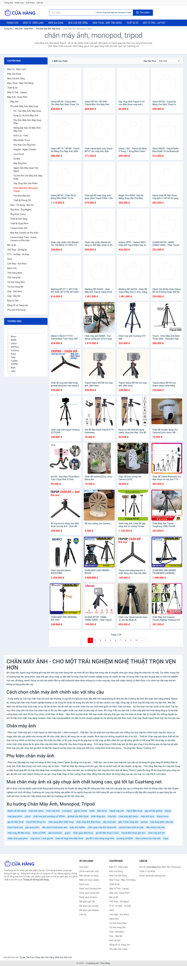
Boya (11, 367)
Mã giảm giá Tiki (87, 901)
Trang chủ (8, 3)
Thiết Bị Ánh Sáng (18, 219)
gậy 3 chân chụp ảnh (128, 822)
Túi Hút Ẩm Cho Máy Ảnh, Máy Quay (27, 177)
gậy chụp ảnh (109, 822)
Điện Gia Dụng (55, 23)
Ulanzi (12, 343)
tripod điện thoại (134, 811)
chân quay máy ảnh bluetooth (102, 827)
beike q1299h (39, 833)
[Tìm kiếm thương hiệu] (71, 13)
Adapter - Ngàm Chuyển (24, 149)
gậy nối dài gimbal (153, 811)
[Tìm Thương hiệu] (25, 330)
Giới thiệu (30, 3)
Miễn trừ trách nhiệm (89, 880)
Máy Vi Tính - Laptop (154, 23)
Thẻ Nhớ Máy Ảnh (22, 195)
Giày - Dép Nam (14, 291)
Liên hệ (39, 3)
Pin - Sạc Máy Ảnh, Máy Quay (27, 111)
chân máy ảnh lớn (156, 833)
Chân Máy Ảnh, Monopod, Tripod (25, 189)
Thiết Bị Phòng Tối (22, 200)
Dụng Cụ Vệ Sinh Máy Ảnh (25, 115)
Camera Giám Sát (18, 228)
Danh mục (19, 3)
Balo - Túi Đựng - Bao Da (21, 205)
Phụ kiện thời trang (16, 310)
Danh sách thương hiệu (90, 888)
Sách (9, 259)
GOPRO (12, 364)
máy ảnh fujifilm (77, 827)
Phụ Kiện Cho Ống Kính (24, 145)
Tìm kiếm (143, 12)
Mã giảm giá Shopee (89, 910)
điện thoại (102, 811)
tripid (165, 838)
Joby (11, 371)
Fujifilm (12, 361)
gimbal (144, 822)
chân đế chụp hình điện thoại (69, 838)
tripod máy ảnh (116, 811)
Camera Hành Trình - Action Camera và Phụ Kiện (23, 239)
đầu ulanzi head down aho (54, 827)
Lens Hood (18, 154)
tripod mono (162, 816)
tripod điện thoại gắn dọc (133, 833)
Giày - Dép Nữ (13, 296)
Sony (11, 357)
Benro (11, 336)
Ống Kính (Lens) (18, 214)
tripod (167, 811)
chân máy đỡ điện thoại (19, 833)
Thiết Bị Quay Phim (19, 223)
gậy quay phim (32, 827)
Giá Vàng (49, 957)
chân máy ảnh (53, 811)
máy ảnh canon (36, 811)
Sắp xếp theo (150, 61)
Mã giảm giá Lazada (89, 906)
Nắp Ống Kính (20, 163)
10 (136, 640)
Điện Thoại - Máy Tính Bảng (107, 23)
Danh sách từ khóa (88, 897)
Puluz (11, 354)
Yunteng (13, 350)
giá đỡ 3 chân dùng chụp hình (100, 838)
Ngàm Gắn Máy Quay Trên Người (25, 169)
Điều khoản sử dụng (88, 875)
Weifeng (13, 347)
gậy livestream (55, 833)
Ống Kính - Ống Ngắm (20, 209)
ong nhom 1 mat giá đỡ (42, 838)
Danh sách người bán (89, 893)
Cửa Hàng (105, 963)
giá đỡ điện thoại (16, 822)
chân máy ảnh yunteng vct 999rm (49, 816)
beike (92, 811)
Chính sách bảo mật (88, 871)
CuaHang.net (92, 963)
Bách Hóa (12, 268)
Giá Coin (68, 957)
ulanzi (28, 816)
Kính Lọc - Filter (20, 135)
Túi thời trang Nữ (15, 286)
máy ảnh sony (147, 816)
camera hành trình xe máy (131, 827)
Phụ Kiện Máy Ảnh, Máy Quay (48, 29)
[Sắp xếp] (169, 61)
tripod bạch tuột (15, 827)
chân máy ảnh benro (128, 816)
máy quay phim (15, 816)
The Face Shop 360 (35, 957)
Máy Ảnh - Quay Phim (24, 29)
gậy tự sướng (80, 811)
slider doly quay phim (18, 838)
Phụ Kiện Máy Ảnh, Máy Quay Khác (27, 121)
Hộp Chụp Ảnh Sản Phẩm (25, 183)
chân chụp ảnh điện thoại (88, 822)
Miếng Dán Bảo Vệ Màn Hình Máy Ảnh (27, 129)
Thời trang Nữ (13, 277)
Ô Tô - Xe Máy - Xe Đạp (18, 254)
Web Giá (59, 957)
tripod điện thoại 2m (36, 822)
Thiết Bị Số (132, 23)
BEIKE (12, 340)
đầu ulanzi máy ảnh (155, 827)
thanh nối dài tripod (17, 811)
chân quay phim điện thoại (61, 822)
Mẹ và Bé (11, 245)
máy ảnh (112, 816)
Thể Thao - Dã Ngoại (17, 249)
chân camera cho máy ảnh (148, 838)
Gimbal (16, 158)
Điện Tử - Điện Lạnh (33, 23)
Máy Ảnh (14, 101)
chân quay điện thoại (83, 833)
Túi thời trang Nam (16, 282)
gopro (68, 833)
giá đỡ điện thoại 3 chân (107, 833)
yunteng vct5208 (125, 838)
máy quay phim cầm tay (161, 822)
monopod (66, 811)
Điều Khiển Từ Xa (21, 140)
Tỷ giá (22, 957)
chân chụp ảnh (98, 816)
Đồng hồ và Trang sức (17, 305)
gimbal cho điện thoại (78, 816)
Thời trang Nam (14, 273)
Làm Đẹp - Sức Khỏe (17, 263)
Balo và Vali (12, 300)
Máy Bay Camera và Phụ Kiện (24, 233)
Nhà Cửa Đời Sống (78, 23)
